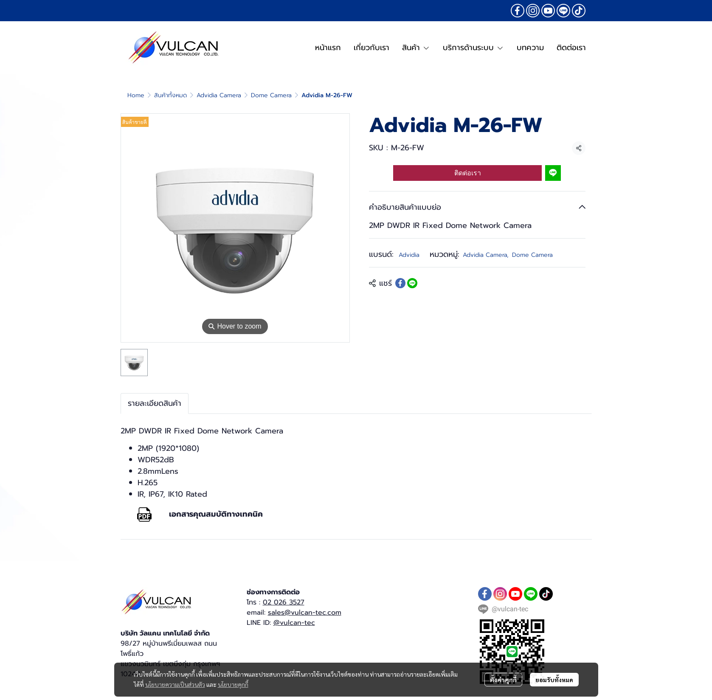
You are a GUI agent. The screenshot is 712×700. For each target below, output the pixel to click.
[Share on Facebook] (400, 283)
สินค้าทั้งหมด (170, 95)
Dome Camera (271, 95)
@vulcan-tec (294, 623)
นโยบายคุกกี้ (233, 684)
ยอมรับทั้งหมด (554, 679)
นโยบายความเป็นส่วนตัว (175, 684)
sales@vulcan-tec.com (304, 612)
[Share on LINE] (412, 283)
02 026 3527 (283, 602)
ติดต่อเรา (467, 173)
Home (135, 95)
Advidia (409, 254)
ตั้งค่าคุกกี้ (503, 679)
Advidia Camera (219, 95)
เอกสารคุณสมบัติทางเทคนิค (216, 514)
